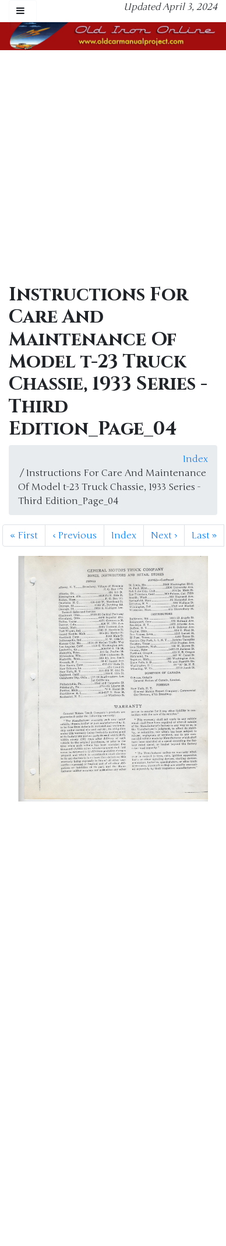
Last (204, 535)
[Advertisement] (109, 165)
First (24, 535)
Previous (74, 535)
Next (164, 535)
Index (195, 459)
